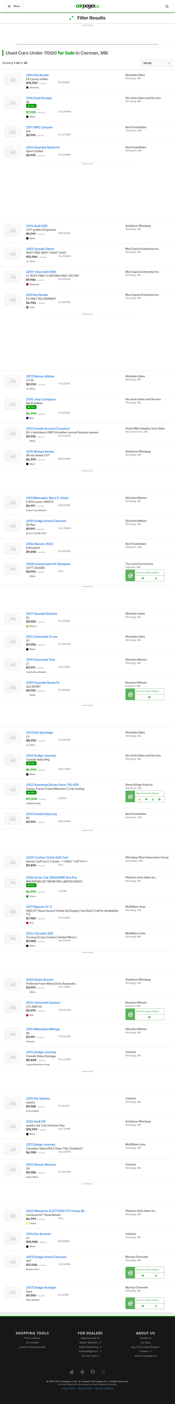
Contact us (145, 1338)
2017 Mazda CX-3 (39, 907)
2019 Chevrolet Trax (40, 660)
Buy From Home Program (145, 1347)
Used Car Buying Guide (32, 1347)
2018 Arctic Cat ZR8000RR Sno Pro (51, 877)
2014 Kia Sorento (38, 1234)
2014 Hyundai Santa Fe (43, 147)
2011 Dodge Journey (41, 1144)
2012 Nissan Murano (41, 1164)
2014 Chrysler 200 (39, 933)
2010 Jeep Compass (41, 399)
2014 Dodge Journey (41, 1052)
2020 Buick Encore (40, 980)
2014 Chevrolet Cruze (42, 637)
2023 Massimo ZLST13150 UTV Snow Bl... (56, 1211)
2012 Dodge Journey (41, 755)
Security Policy (85, 1388)
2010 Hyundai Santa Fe (43, 683)
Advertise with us (90, 1338)
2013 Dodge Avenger (41, 1287)
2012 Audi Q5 (35, 1121)
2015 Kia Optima (38, 1098)
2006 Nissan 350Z (39, 544)
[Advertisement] (88, 35)
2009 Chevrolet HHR (41, 272)
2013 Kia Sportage (39, 732)
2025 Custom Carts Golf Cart (47, 857)
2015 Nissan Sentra (40, 451)
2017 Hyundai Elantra (41, 614)
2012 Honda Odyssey (41, 814)
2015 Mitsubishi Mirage (43, 1029)
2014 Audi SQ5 (37, 226)
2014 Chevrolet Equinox (43, 1003)
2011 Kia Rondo (37, 295)
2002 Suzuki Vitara (40, 249)
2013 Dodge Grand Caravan (46, 1257)
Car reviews (32, 1342)
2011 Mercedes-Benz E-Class (47, 498)
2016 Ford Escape (39, 98)
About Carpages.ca (145, 1355)
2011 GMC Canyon (39, 127)
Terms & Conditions (103, 1388)
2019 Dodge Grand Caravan (46, 521)
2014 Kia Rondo (37, 75)
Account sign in (90, 1355)
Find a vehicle (32, 1338)
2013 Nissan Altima (40, 376)
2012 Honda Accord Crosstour (48, 428)
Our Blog (145, 1342)
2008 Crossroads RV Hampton (48, 564)
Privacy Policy (68, 1388)
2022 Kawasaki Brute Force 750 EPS (52, 785)
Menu (14, 6)
